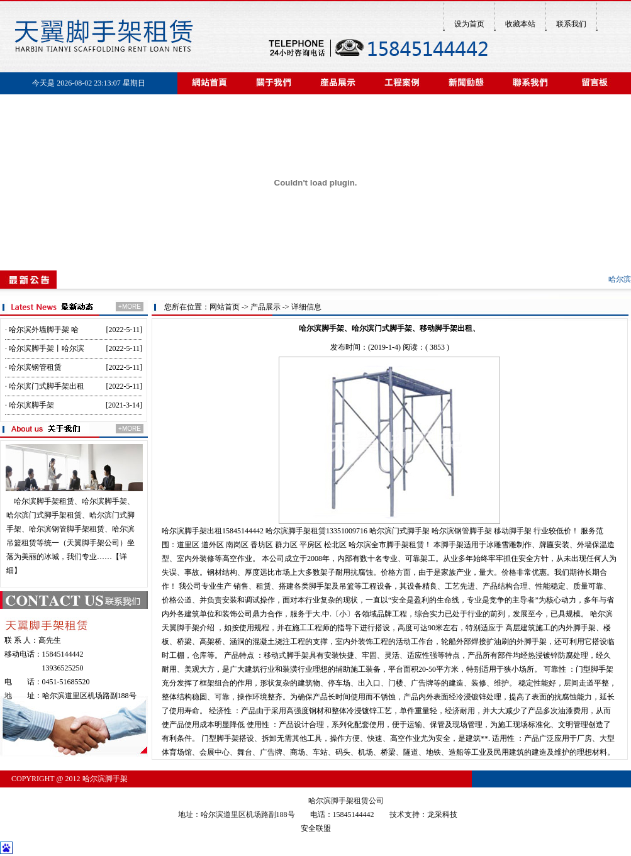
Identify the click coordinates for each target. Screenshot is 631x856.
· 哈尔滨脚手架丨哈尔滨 (44, 348)
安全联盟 (316, 828)
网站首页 (224, 307)
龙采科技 (442, 814)
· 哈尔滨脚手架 (29, 405)
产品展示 (265, 307)
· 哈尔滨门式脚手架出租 (44, 386)
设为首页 (469, 23)
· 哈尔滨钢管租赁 (33, 367)
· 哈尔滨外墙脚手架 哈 (42, 329)
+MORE (129, 306)
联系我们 (571, 23)
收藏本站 (520, 23)
